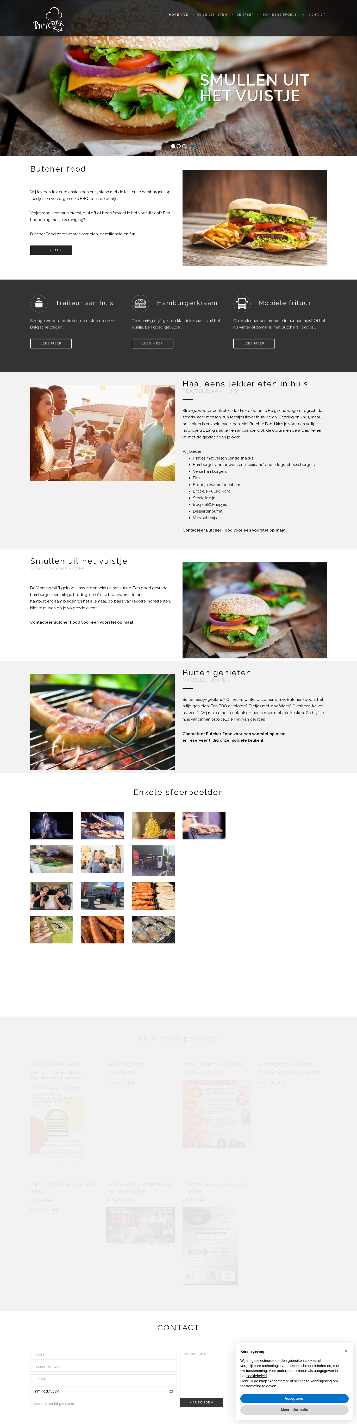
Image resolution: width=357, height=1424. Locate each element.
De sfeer (248, 18)
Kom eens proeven (283, 18)
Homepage (182, 18)
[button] (346, 1351)
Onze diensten (215, 18)
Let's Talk (51, 250)
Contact (318, 18)
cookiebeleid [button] (256, 1376)
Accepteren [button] (294, 1398)
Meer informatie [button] (294, 1410)
